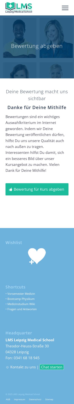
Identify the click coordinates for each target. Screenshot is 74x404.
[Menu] (63, 7)
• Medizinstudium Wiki (20, 304)
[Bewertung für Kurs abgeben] (37, 189)
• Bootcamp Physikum (20, 299)
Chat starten (51, 367)
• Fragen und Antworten (21, 309)
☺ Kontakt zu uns (21, 367)
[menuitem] (63, 7)
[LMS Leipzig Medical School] (31, 7)
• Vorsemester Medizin (20, 294)
